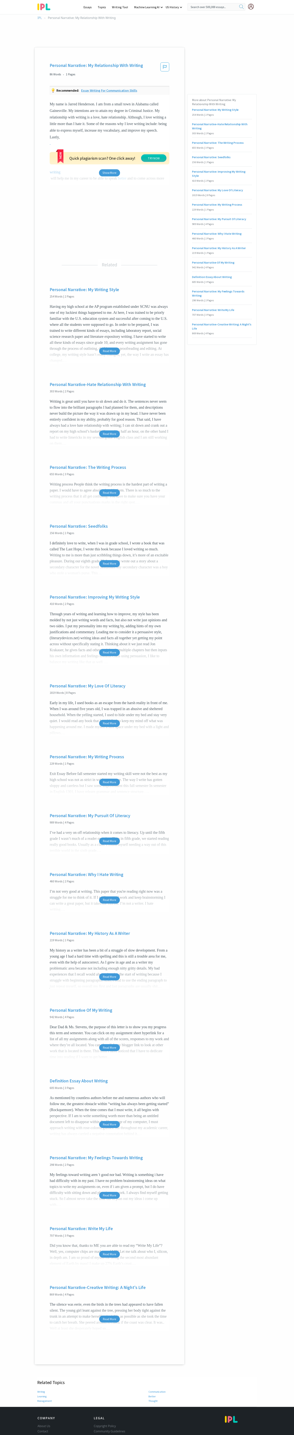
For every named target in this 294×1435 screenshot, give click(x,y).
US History (172, 7)
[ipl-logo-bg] (45, 6)
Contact (43, 1418)
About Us (44, 1413)
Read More (109, 338)
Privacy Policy (103, 1429)
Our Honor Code (105, 1424)
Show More (109, 160)
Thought (153, 1388)
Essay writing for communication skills (109, 90)
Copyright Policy (105, 1413)
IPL (40, 17)
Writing (41, 1379)
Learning (42, 1383)
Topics (104, 7)
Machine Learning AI (147, 7)
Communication (157, 1379)
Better (151, 1383)
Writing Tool (121, 7)
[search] (241, 7)
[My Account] (252, 6)
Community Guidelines (109, 1418)
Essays (90, 7)
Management (44, 1388)
